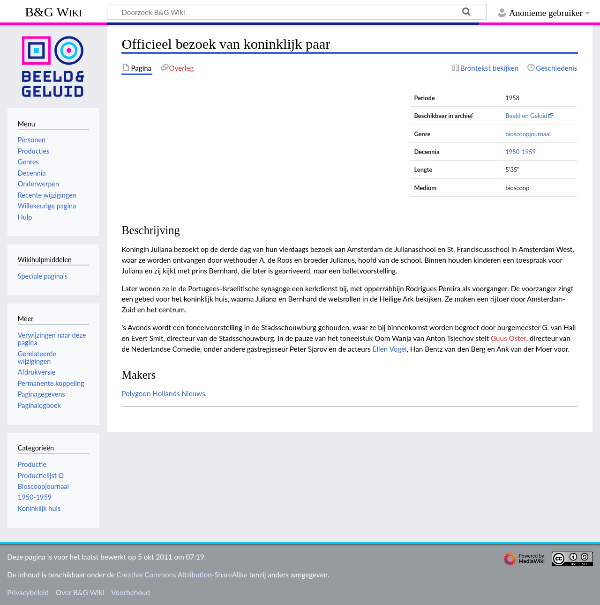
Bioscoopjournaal (43, 486)
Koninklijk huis (39, 508)
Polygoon (135, 393)
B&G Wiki (53, 12)
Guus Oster (508, 338)
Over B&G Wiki (80, 592)
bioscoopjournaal (528, 134)
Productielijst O (41, 476)
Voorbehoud (130, 592)
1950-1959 (520, 151)
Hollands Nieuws (178, 393)
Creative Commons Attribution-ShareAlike (182, 574)
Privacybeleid (28, 592)
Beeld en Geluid (526, 115)
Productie (32, 464)
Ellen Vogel (390, 349)
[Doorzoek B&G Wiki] (296, 11)
